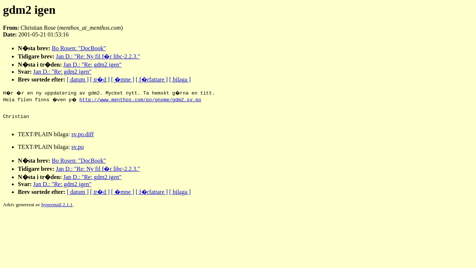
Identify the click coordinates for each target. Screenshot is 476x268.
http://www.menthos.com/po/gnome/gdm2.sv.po (142, 99)
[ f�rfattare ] (152, 79)
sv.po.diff (82, 138)
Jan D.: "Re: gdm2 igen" (92, 64)
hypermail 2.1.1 (57, 209)
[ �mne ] (122, 79)
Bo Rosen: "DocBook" (79, 48)
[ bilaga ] (180, 79)
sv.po (77, 151)
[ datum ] (78, 79)
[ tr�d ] (99, 79)
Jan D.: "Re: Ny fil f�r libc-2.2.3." (98, 56)
